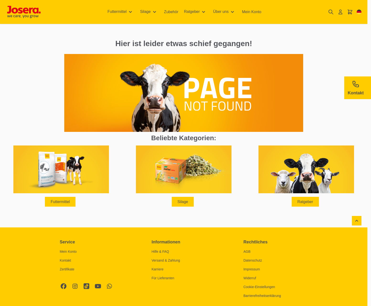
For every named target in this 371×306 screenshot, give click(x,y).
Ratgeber (192, 12)
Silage (145, 12)
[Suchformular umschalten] (331, 12)
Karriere (157, 269)
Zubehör (171, 12)
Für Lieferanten (162, 278)
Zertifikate (67, 269)
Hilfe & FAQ (160, 251)
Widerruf (249, 278)
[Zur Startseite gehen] (24, 12)
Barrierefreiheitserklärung (262, 296)
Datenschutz (252, 260)
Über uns (221, 12)
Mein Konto (251, 12)
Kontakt (65, 260)
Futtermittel (117, 12)
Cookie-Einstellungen (259, 287)
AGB (247, 251)
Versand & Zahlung (165, 260)
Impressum (251, 269)
